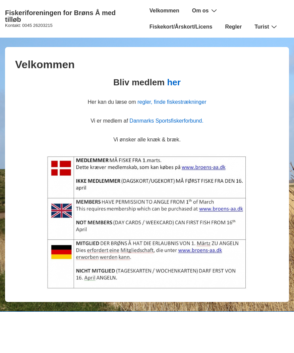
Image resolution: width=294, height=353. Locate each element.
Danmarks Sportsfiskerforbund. (166, 121)
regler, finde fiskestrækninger (171, 102)
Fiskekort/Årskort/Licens (181, 27)
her (173, 82)
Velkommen (164, 10)
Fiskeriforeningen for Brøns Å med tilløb (60, 16)
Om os (205, 10)
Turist (266, 26)
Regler (233, 27)
